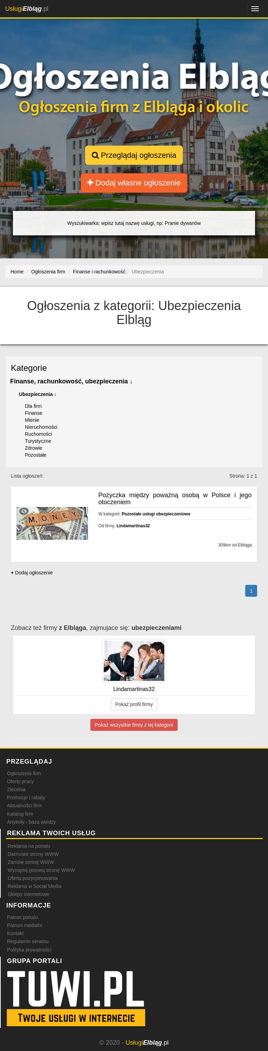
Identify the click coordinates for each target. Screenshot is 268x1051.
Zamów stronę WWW (31, 862)
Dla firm (33, 406)
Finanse (33, 413)
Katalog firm (20, 814)
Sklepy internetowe (28, 894)
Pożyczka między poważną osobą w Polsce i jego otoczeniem (175, 499)
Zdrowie (33, 448)
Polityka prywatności (29, 950)
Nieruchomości (41, 427)
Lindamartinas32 (133, 525)
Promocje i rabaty (26, 797)
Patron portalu (22, 917)
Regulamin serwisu (27, 941)
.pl (26, 8)
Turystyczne (38, 441)
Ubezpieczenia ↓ (37, 394)
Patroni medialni (24, 925)
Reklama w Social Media (34, 886)
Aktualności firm (24, 805)
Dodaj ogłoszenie (32, 572)
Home (17, 271)
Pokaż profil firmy (134, 704)
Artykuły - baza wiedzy (31, 822)
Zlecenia (16, 789)
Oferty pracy (20, 781)
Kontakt (15, 933)
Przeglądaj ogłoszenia (134, 155)
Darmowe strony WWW (33, 854)
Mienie (32, 420)
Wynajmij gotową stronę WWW (41, 870)
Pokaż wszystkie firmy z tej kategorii (134, 725)
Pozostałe (35, 455)
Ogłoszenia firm (24, 773)
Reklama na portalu (29, 846)
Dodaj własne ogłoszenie (134, 182)
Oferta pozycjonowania (32, 878)
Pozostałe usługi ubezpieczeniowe (156, 514)
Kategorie (29, 368)
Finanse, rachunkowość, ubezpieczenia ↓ (71, 381)
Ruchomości (38, 434)
